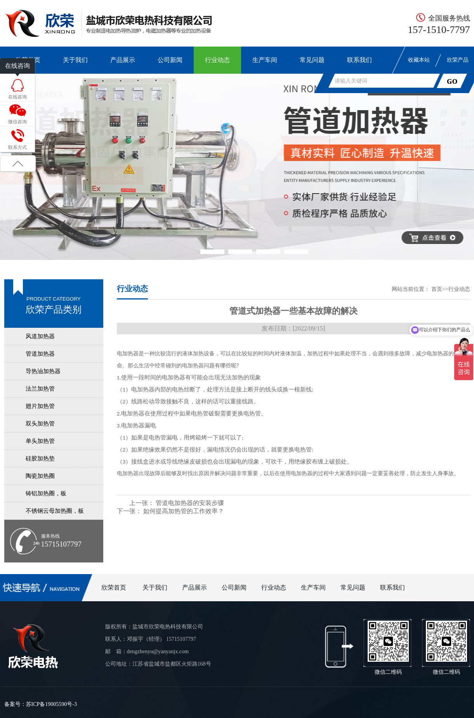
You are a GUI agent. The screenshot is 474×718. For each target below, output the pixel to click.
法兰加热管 (40, 389)
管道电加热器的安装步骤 (190, 503)
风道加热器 (40, 336)
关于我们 (75, 60)
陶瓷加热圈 (40, 476)
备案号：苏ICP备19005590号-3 (40, 704)
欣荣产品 (458, 60)
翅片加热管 (40, 406)
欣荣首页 (114, 587)
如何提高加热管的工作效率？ (183, 511)
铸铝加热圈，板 (46, 493)
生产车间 (264, 60)
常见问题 (312, 60)
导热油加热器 (43, 371)
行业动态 (217, 60)
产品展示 (122, 60)
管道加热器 (40, 354)
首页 (436, 289)
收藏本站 (419, 60)
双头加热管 (40, 423)
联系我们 (359, 60)
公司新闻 (170, 60)
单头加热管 (40, 441)
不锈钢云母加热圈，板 (55, 511)
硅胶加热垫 (40, 458)
